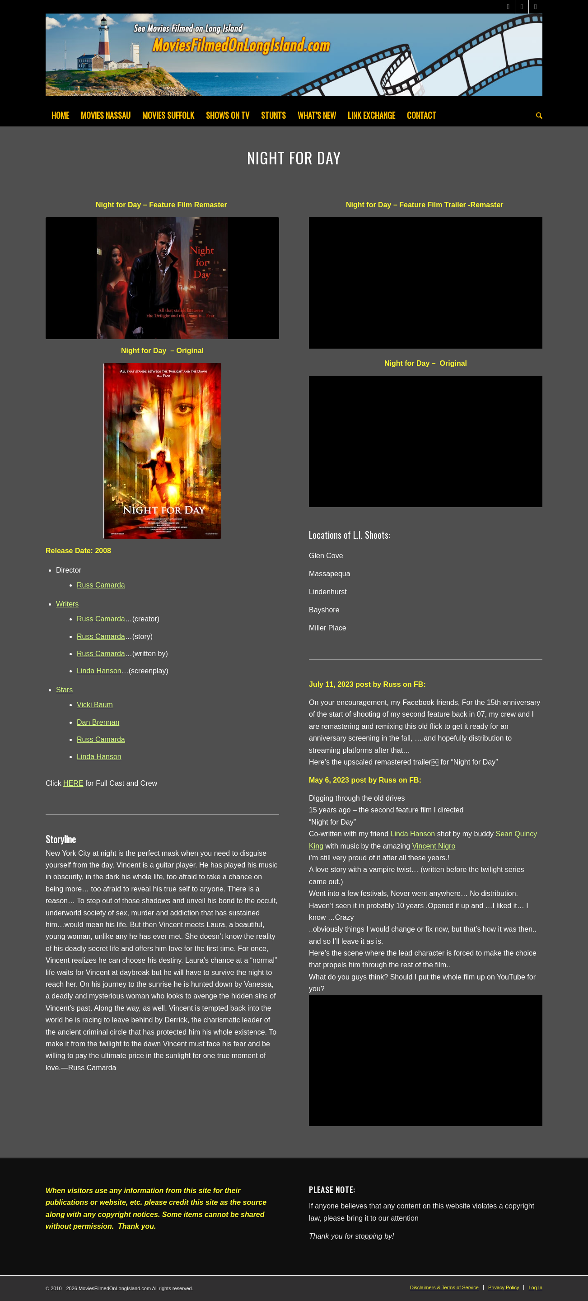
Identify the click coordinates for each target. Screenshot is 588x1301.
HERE (73, 783)
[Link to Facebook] (521, 7)
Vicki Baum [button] (95, 705)
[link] (413, 834)
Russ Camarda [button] (101, 585)
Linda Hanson (99, 671)
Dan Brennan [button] (98, 722)
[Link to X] (508, 7)
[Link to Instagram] (535, 7)
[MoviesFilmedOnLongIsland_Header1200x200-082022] (294, 59)
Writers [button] (67, 604)
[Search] (536, 115)
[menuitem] (60, 115)
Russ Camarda (101, 619)
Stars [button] (64, 690)
